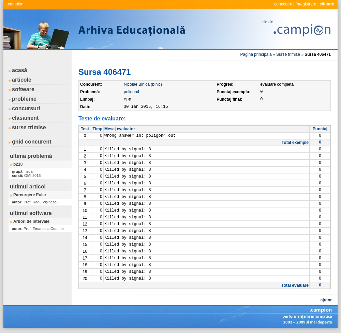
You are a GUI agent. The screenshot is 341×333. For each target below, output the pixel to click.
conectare (283, 4)
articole (21, 80)
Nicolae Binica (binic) (143, 84)
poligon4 (131, 91)
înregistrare (306, 4)
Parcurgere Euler (29, 195)
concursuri (26, 108)
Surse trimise (288, 54)
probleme (24, 99)
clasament (25, 118)
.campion (15, 4)
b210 (18, 164)
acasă (19, 70)
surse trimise (29, 127)
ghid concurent (31, 142)
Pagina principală (256, 54)
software (23, 89)
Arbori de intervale (31, 221)
